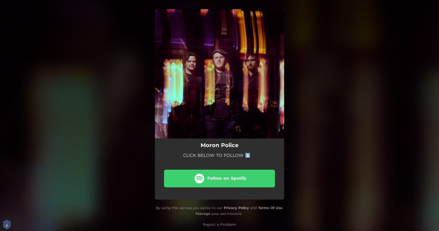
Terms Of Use (270, 208)
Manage (203, 213)
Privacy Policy (236, 208)
